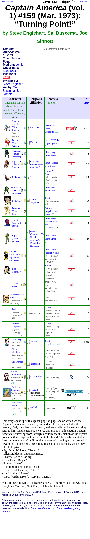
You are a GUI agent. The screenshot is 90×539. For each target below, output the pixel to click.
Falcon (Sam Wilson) (15, 143)
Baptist (33, 142)
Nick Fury (16, 339)
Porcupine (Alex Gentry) (17, 211)
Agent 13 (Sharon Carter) (16, 164)
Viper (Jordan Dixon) (15, 238)
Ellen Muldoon (16, 350)
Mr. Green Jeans (17, 404)
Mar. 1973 (9, 70)
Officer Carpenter (16, 325)
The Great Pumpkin (16, 388)
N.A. (32, 176)
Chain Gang (50, 152)
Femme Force (51, 162)
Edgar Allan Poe (16, 373)
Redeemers (50, 125)
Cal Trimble (17, 361)
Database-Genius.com (43, 508)
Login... (6, 511)
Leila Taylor (17, 200)
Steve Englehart (13, 84)
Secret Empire (51, 239)
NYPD (56, 253)
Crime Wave (50, 155)
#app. (86, 100)
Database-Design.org (68, 508)
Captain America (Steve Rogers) (16, 125)
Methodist (34, 407)
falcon (47, 171)
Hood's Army (50, 190)
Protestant (34, 127)
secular (33, 341)
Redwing (16, 177)
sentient (34, 389)
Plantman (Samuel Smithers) (16, 153)
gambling (35, 363)
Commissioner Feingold (17, 296)
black (47, 140)
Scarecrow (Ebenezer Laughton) (16, 190)
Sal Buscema (10, 89)
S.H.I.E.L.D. (50, 166)
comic (19, 64)
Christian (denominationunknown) (37, 164)
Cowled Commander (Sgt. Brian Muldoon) (15, 256)
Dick (14, 309)
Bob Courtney (16, 270)
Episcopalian (36, 376)
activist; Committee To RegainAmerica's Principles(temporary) (37, 238)
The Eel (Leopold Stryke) (16, 223)
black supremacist (36, 201)
